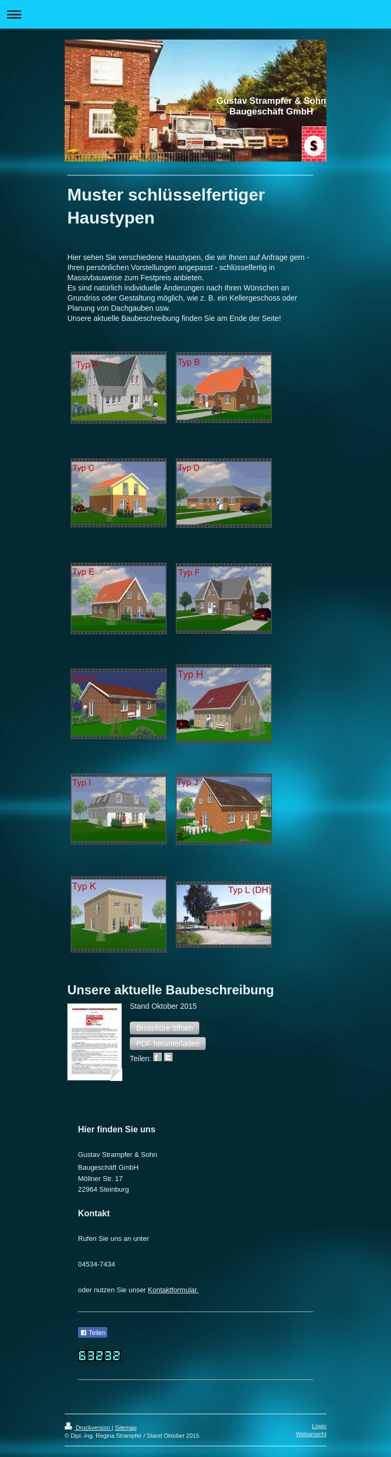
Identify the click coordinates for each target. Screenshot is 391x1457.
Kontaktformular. (173, 1290)
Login (319, 1426)
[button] (164, 1028)
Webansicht (311, 1434)
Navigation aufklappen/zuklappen (195, 14)
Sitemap (125, 1427)
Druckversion (88, 1427)
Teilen (92, 1333)
